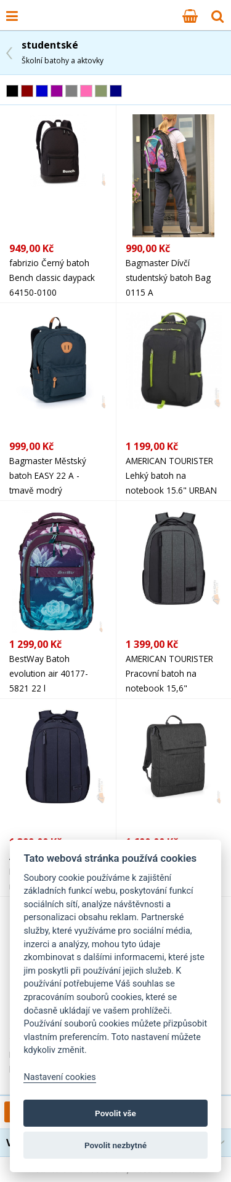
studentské (62, 52)
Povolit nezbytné (115, 1145)
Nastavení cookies (59, 1077)
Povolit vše (115, 1113)
